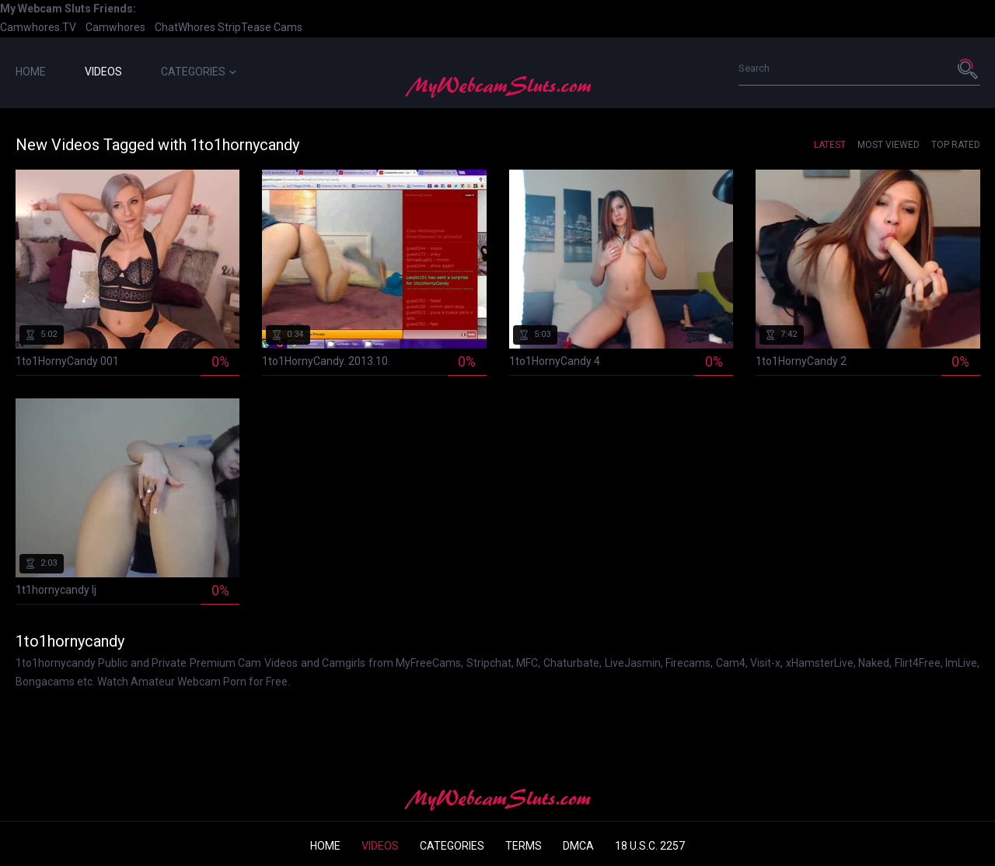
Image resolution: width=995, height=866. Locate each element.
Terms (523, 846)
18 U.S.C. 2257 (650, 846)
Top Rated (955, 144)
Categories (198, 71)
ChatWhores (185, 27)
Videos (103, 71)
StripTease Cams (260, 27)
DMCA (578, 846)
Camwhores (115, 27)
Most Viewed (888, 144)
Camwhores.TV (38, 27)
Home (31, 71)
